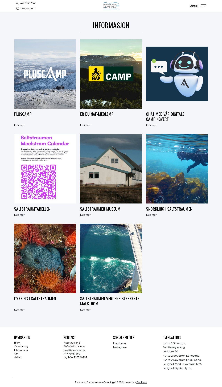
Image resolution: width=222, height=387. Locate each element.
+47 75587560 (72, 353)
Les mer (19, 125)
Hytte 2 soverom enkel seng (182, 359)
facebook (119, 343)
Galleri (17, 357)
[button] (26, 8)
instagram (120, 347)
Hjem (17, 342)
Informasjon (21, 350)
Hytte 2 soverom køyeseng (181, 355)
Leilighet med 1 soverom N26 (182, 364)
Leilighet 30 (170, 351)
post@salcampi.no (74, 350)
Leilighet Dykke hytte (177, 368)
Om (16, 353)
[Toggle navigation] (197, 6)
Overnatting (21, 346)
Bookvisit (141, 382)
